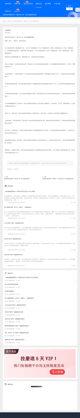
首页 (5, 21)
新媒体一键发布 (36, 386)
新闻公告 (39, 4)
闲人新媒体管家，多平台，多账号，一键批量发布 (17, 207)
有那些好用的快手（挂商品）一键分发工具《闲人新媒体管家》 (58, 178)
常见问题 (57, 4)
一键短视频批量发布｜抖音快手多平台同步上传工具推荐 (19, 191)
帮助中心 (8, 11)
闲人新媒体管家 (29, 37)
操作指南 (16, 169)
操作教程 (48, 4)
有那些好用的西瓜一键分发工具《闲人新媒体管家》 (17, 178)
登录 (69, 6)
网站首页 (8, 4)
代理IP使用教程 (9, 291)
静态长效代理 (28, 3)
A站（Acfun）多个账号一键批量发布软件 (17, 332)
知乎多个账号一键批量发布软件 (13, 239)
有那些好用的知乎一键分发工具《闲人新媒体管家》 (26, 21)
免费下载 (17, 3)
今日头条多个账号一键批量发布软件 (14, 223)
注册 (69, 9)
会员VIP (17, 10)
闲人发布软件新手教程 (11, 284)
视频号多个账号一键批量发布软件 (15, 339)
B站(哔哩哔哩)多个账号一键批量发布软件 (17, 326)
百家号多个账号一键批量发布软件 (13, 254)
